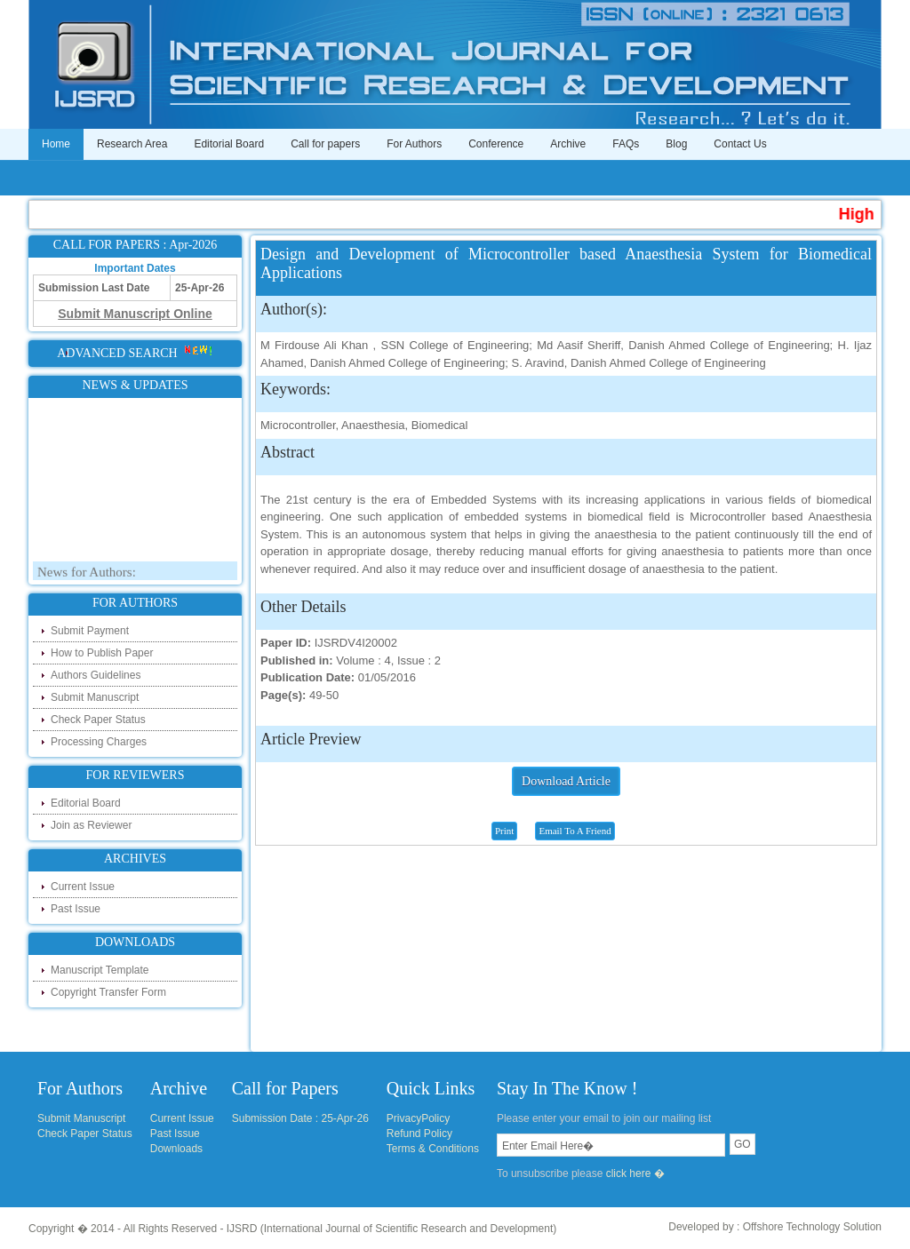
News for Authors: (86, 575)
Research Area (132, 144)
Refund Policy (419, 1133)
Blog (676, 144)
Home (56, 144)
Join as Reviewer (91, 825)
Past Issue (75, 909)
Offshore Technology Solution (812, 1227)
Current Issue (83, 886)
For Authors (414, 144)
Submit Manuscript (95, 697)
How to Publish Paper (102, 653)
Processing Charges (99, 742)
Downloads (176, 1148)
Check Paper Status (98, 719)
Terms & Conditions (433, 1148)
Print (504, 830)
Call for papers (325, 144)
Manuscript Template (100, 970)
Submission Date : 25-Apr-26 (300, 1118)
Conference (495, 144)
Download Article (566, 781)
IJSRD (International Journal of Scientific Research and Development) (392, 1228)
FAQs (625, 144)
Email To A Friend (575, 830)
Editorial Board (229, 144)
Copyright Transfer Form (108, 992)
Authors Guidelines (95, 675)
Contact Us (740, 144)
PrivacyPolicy (418, 1118)
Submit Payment (90, 630)
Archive (568, 144)
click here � (635, 1173)
